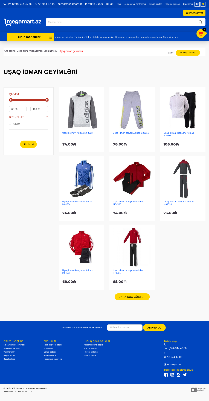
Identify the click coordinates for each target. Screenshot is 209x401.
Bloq (119, 4)
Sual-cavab (48, 348)
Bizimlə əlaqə (9, 359)
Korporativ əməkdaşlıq (93, 344)
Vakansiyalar (9, 351)
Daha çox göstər (132, 296)
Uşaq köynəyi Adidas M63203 (77, 133)
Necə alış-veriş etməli (53, 344)
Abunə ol (154, 327)
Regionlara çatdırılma (53, 359)
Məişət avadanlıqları (151, 37)
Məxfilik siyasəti (90, 348)
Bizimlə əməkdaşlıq (12, 348)
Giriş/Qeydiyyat (194, 12)
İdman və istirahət (64, 37)
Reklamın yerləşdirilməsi (14, 344)
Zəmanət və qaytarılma (135, 4)
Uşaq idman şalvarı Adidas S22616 (131, 133)
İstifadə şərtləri (90, 355)
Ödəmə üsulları (173, 4)
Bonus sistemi (50, 351)
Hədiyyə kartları (50, 355)
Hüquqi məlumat (91, 351)
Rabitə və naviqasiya (103, 37)
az (203, 4)
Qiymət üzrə (188, 52)
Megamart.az (9, 355)
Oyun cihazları (170, 37)
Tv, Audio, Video (82, 37)
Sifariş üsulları (155, 4)
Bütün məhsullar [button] (34, 36)
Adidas (14, 123)
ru (197, 4)
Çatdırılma (188, 4)
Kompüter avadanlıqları (127, 37)
